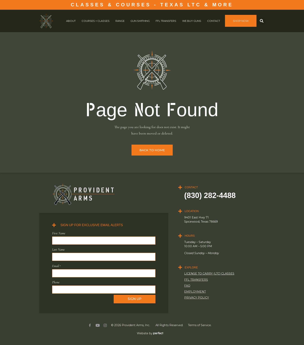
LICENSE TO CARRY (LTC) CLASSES (209, 273)
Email (56, 265)
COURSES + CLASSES (96, 20)
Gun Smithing (140, 20)
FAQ (187, 285)
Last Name (58, 249)
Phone (56, 281)
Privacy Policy (196, 297)
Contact (213, 20)
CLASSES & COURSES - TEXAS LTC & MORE (152, 4)
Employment (195, 291)
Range (120, 20)
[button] (261, 21)
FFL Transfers (166, 20)
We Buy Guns (191, 20)
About (71, 20)
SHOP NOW (241, 20)
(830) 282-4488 (210, 195)
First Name (58, 233)
